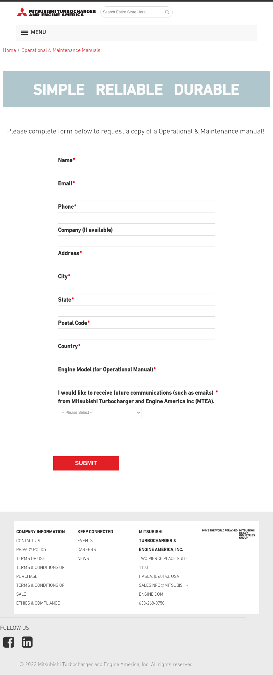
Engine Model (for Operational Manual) (105, 370)
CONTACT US (28, 541)
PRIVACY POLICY (31, 550)
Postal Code (72, 323)
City (63, 277)
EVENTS (85, 541)
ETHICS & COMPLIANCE (38, 603)
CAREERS (86, 550)
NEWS (83, 559)
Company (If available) (85, 230)
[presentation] (106, 433)
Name (65, 160)
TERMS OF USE (30, 559)
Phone (66, 207)
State (64, 300)
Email (65, 184)
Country (68, 346)
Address (68, 253)
